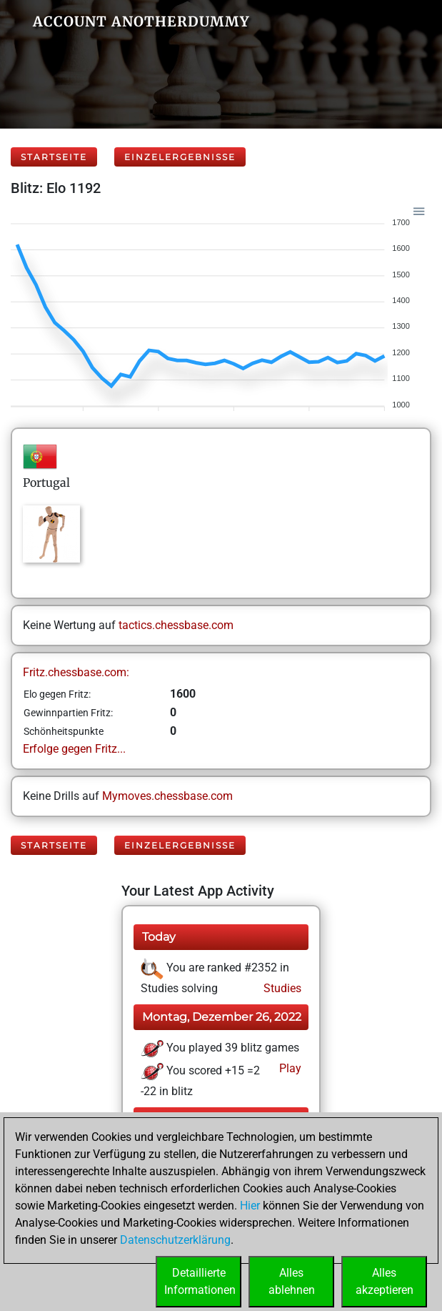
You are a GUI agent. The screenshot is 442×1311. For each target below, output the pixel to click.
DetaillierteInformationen (200, 1281)
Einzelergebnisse (180, 157)
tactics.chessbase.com (176, 625)
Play (288, 1068)
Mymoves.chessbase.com (167, 796)
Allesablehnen (291, 1281)
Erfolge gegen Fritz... (74, 749)
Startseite (54, 157)
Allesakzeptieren (384, 1281)
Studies (281, 988)
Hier (250, 1205)
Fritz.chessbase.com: (76, 672)
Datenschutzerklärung (175, 1240)
